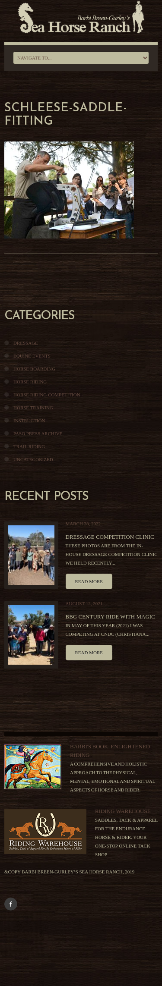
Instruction (29, 420)
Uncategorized (33, 459)
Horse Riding (30, 381)
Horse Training (33, 407)
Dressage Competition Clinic (110, 537)
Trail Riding (29, 446)
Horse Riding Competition (46, 394)
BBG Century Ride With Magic (110, 616)
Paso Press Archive (37, 433)
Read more (89, 581)
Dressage (25, 342)
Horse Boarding (34, 368)
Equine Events (32, 355)
